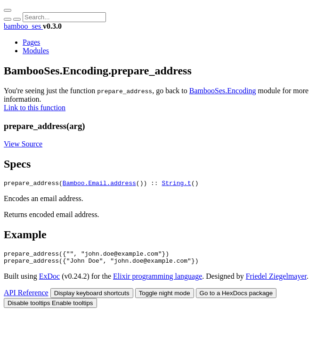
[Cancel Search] (17, 19)
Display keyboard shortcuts (92, 297)
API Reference (26, 297)
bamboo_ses (23, 26)
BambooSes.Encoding (222, 91)
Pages (31, 42)
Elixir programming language (157, 280)
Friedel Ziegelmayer (276, 280)
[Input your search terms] (64, 17)
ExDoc (49, 280)
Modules (36, 51)
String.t (176, 184)
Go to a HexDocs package (236, 297)
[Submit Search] (7, 19)
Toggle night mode (164, 297)
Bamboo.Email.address (99, 184)
